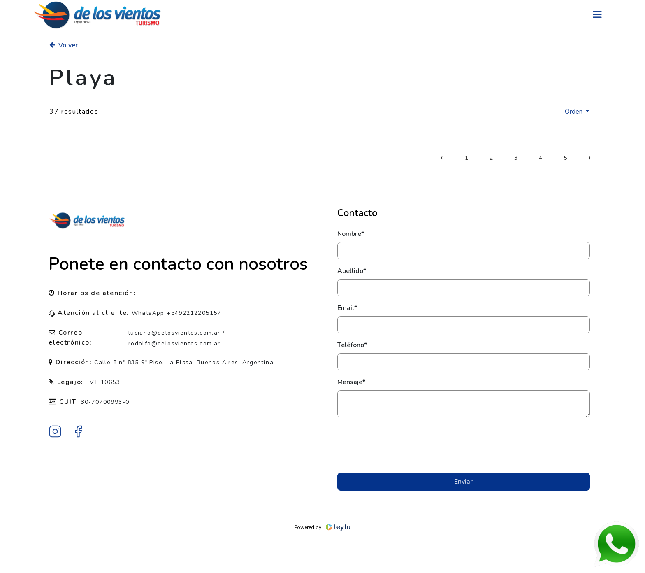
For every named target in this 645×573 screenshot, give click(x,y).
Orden (574, 111)
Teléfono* (352, 344)
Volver (63, 45)
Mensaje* (351, 382)
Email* (347, 307)
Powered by (322, 527)
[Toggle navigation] (597, 14)
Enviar (463, 481)
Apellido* (351, 270)
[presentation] (463, 445)
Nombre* (350, 233)
